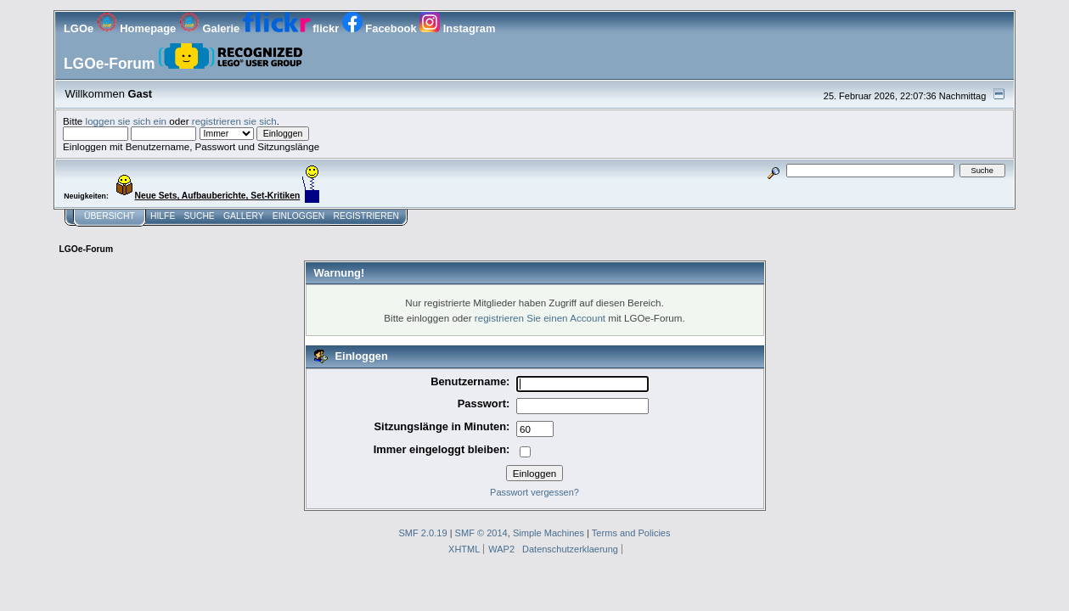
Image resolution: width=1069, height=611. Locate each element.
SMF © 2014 (481, 533)
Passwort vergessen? (534, 492)
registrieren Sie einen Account (540, 317)
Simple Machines (548, 533)
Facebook (380, 28)
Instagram (457, 28)
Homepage (138, 28)
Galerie (211, 28)
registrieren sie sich (234, 120)
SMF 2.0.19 (422, 533)
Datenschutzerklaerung (570, 549)
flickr (292, 28)
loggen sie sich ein (126, 120)
